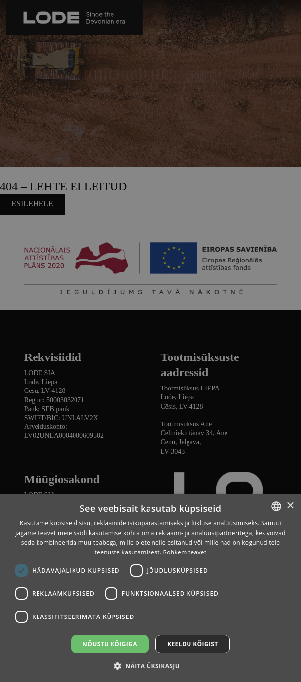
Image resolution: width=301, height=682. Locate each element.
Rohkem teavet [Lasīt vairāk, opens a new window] (185, 552)
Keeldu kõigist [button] (192, 644)
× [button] (290, 506)
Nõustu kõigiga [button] (109, 644)
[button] (150, 665)
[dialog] (150, 341)
